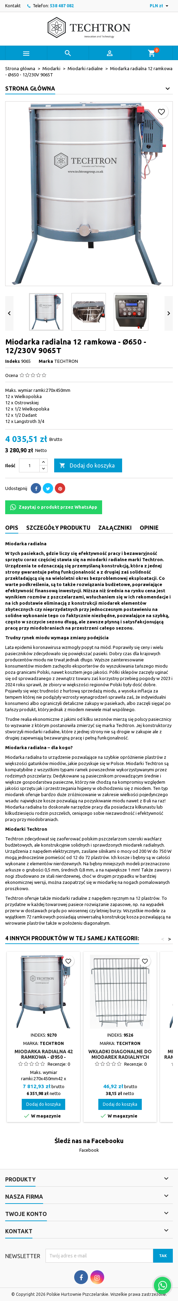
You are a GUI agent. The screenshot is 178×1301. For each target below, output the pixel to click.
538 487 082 (62, 5)
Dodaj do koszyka (87, 465)
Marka (46, 361)
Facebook (89, 1150)
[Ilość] (29, 465)
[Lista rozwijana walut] (160, 6)
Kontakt (13, 5)
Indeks (12, 361)
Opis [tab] (11, 528)
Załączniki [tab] (115, 528)
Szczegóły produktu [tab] (58, 528)
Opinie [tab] (149, 528)
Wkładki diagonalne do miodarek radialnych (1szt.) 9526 (120, 1057)
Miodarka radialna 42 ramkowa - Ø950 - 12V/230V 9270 (43, 1057)
